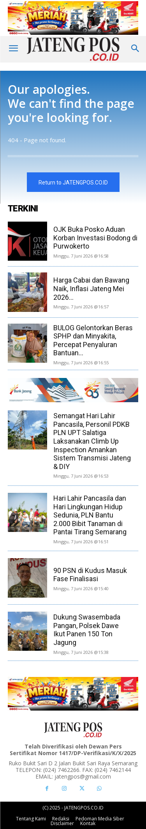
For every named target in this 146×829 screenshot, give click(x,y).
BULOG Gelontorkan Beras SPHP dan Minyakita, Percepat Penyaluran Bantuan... (93, 340)
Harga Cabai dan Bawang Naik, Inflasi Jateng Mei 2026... (91, 288)
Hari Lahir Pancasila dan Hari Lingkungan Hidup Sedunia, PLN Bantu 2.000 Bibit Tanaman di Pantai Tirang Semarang (90, 515)
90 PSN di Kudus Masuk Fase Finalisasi (90, 574)
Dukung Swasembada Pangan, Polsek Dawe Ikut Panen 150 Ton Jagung (86, 629)
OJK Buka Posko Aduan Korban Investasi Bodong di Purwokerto (95, 237)
